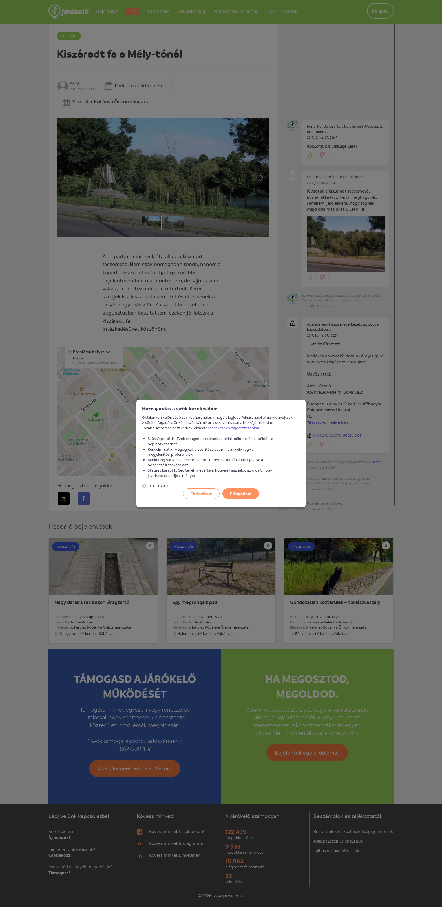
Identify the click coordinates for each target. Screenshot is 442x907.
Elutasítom (201, 493)
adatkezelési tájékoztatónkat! (235, 427)
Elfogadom (241, 493)
